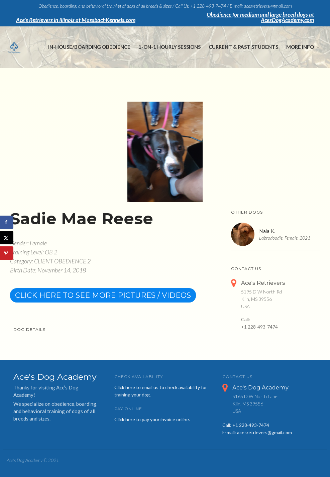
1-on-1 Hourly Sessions (169, 47)
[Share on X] (6, 237)
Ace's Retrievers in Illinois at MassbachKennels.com (75, 20)
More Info (300, 47)
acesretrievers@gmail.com (264, 432)
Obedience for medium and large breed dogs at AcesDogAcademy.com (260, 17)
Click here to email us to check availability (157, 387)
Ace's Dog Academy (260, 387)
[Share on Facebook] (6, 222)
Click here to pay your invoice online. (152, 419)
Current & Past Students (243, 47)
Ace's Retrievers (263, 282)
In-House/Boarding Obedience (89, 47)
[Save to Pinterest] (6, 253)
